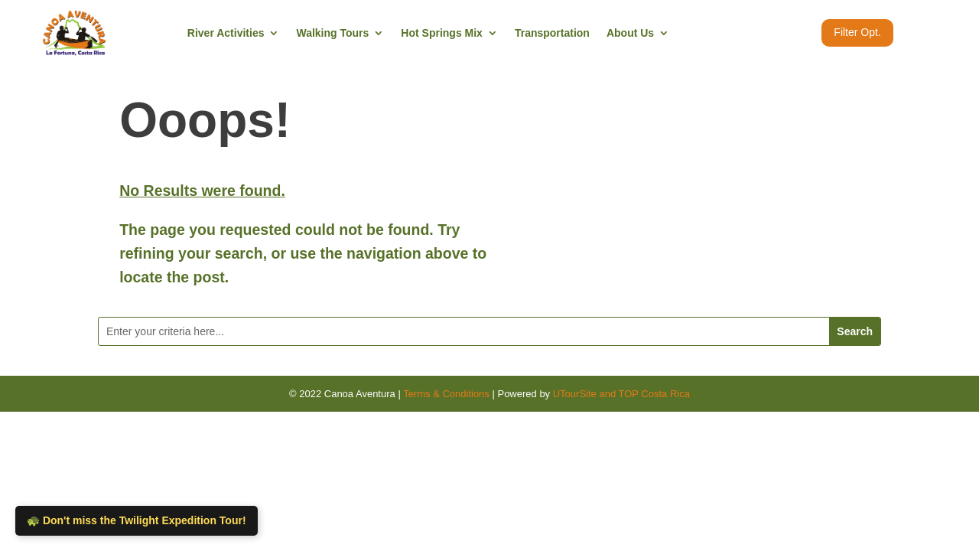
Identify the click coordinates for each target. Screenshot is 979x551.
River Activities (226, 33)
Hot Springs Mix (442, 33)
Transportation (552, 33)
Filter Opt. (857, 32)
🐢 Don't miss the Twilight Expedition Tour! (136, 520)
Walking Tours (332, 33)
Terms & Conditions (446, 393)
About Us (630, 33)
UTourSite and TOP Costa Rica (621, 393)
